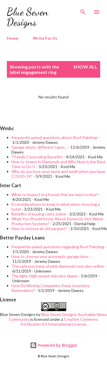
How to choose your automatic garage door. (50, 256)
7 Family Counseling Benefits (37, 156)
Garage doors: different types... (39, 147)
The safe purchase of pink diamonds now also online (57, 266)
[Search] (83, 10)
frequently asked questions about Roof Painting (54, 137)
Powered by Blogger (53, 345)
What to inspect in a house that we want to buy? (54, 194)
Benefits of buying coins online (38, 213)
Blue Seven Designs (27, 17)
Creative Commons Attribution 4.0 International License (59, 321)
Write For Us (45, 38)
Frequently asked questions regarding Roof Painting (57, 246)
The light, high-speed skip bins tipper (44, 275)
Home (12, 38)
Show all (85, 66)
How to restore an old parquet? (39, 228)
